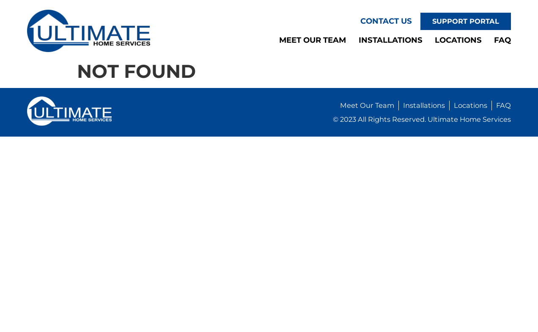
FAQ (502, 40)
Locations (458, 40)
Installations (391, 40)
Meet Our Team (312, 40)
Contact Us (386, 21)
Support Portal (465, 21)
